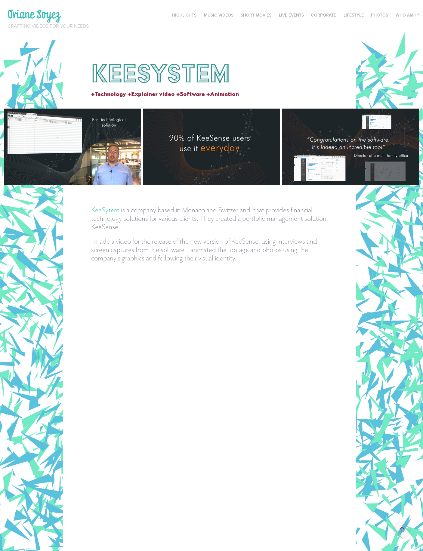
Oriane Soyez (34, 14)
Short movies (256, 15)
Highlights (184, 15)
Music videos (218, 15)
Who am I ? (407, 15)
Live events (291, 15)
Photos (379, 15)
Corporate (323, 15)
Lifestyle (354, 15)
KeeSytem (105, 209)
